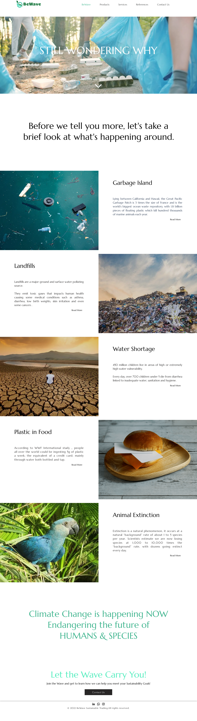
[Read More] (176, 219)
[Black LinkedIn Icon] (93, 704)
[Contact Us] (98, 692)
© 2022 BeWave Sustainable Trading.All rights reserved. (98, 708)
